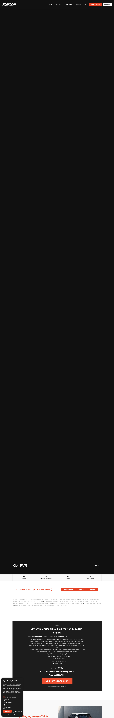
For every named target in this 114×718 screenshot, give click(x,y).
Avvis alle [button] (17, 711)
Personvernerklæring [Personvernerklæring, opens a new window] (14, 694)
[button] (12, 714)
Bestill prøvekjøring (68, 589)
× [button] (21, 679)
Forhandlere (81, 589)
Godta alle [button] (7, 711)
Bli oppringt (107, 4)
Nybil (50, 4)
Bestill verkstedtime (96, 4)
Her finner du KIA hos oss (25, 589)
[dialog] (12, 697)
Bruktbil (58, 4)
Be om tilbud (93, 589)
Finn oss (78, 4)
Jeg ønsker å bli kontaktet (43, 589)
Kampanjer (69, 4)
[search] (85, 4)
